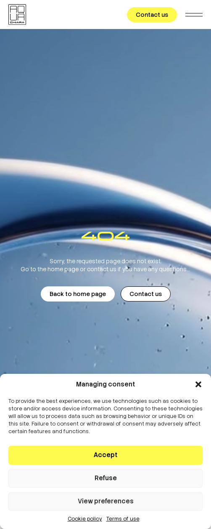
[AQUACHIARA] (17, 14)
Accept (105, 455)
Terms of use (123, 519)
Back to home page (78, 294)
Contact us (152, 15)
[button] (198, 384)
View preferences (106, 501)
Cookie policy (85, 519)
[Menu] (194, 14)
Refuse (106, 478)
